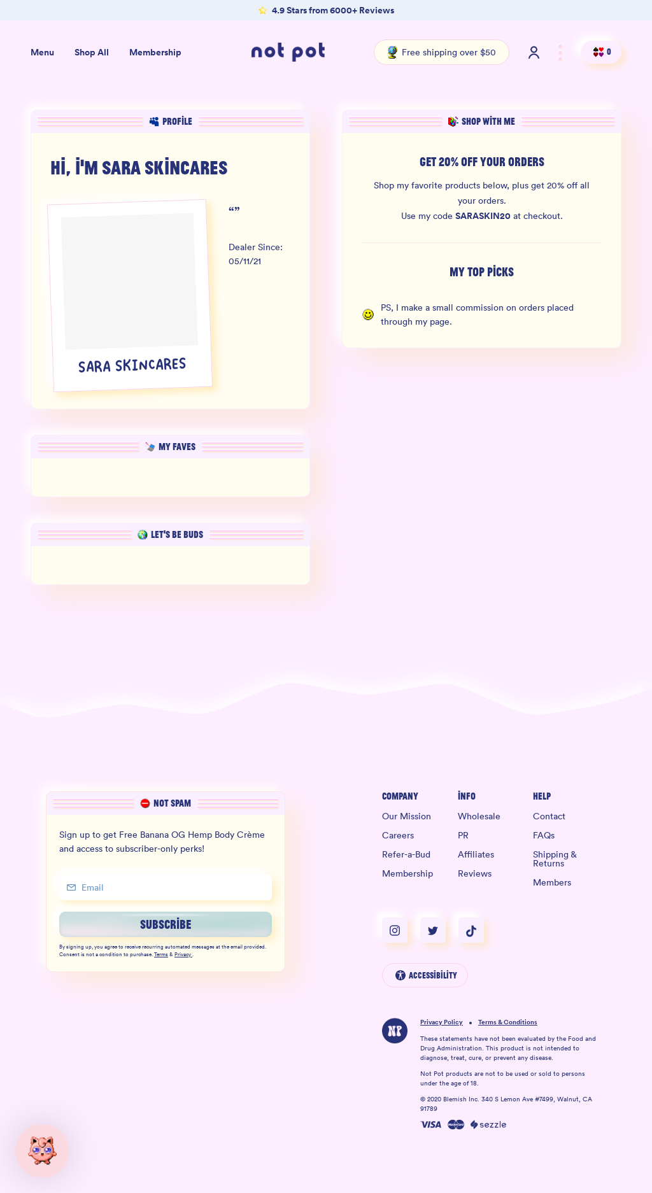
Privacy (183, 955)
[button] (42, 1151)
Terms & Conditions (507, 1022)
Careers (398, 835)
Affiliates (476, 854)
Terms (161, 955)
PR (463, 835)
